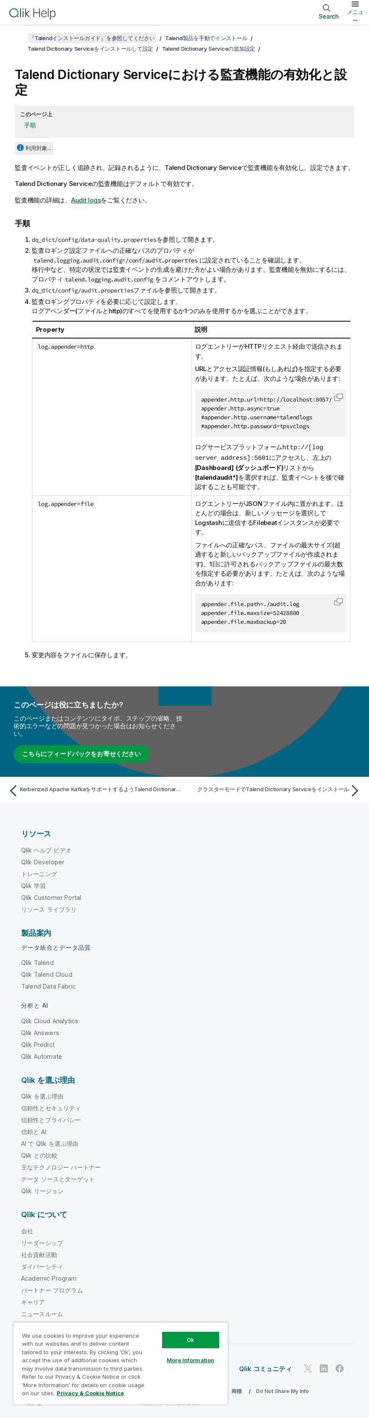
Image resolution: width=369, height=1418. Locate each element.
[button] (338, 397)
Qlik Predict (38, 1043)
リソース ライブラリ (49, 908)
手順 (30, 124)
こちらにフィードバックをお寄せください (81, 753)
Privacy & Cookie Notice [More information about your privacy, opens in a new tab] (90, 1393)
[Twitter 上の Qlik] (308, 1367)
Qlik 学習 (33, 884)
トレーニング (39, 873)
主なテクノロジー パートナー (61, 1166)
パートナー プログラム (52, 1289)
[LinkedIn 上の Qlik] (323, 1367)
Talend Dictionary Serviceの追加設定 (209, 48)
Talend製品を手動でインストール (206, 38)
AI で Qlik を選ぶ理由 (49, 1142)
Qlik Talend (37, 961)
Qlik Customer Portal (51, 896)
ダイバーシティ (42, 1265)
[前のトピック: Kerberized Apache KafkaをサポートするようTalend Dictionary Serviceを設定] (93, 789)
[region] (121, 1363)
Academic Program (49, 1277)
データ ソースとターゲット (58, 1178)
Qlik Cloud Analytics (49, 1020)
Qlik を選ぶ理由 (42, 1095)
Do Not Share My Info (282, 1390)
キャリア (33, 1301)
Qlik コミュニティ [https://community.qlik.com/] (265, 1368)
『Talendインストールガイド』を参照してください (92, 38)
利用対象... (38, 148)
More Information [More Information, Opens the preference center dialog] (190, 1360)
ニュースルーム (42, 1313)
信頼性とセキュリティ (51, 1107)
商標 (236, 1390)
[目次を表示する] (17, 38)
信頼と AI (33, 1130)
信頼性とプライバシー (51, 1119)
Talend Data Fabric (48, 985)
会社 (27, 1230)
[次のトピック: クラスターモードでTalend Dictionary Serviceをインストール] (275, 789)
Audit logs (86, 200)
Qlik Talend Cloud (46, 973)
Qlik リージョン (42, 1190)
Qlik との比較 (39, 1154)
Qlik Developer (42, 861)
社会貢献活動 (39, 1253)
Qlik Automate (41, 1055)
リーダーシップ (42, 1242)
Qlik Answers (40, 1031)
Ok (190, 1339)
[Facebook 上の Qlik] (339, 1367)
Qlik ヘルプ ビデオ (46, 849)
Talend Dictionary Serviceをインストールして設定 (90, 48)
